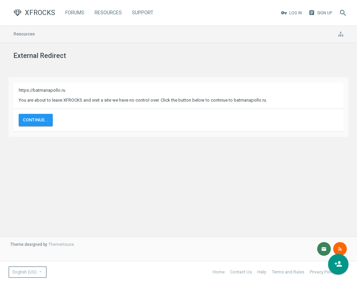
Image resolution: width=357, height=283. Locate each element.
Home (219, 271)
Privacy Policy (323, 271)
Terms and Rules (288, 271)
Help (261, 271)
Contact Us (241, 271)
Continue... (36, 119)
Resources (108, 12)
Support (142, 12)
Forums (74, 12)
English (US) (25, 271)
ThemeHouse (61, 244)
